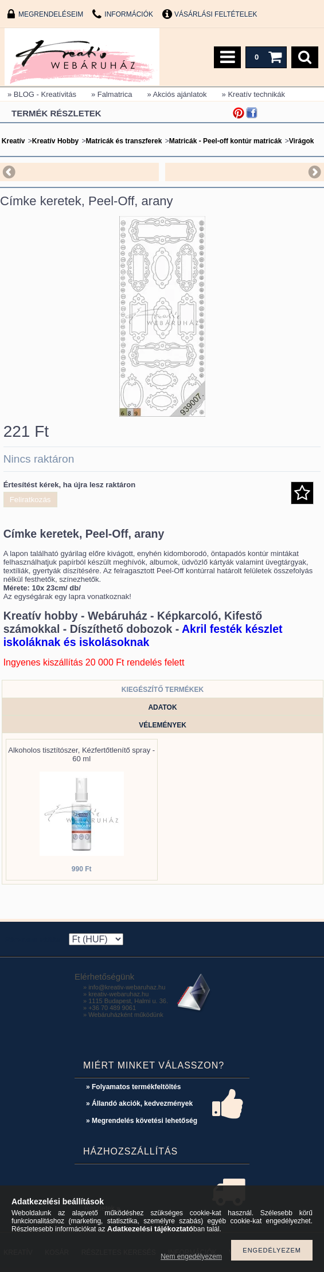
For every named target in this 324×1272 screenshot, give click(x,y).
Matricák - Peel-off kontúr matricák (225, 141)
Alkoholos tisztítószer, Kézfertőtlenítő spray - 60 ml (81, 754)
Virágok (301, 141)
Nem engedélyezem (191, 1257)
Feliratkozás (30, 499)
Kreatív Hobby (55, 141)
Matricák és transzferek (124, 141)
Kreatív (13, 141)
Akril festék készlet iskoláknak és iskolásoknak (143, 635)
